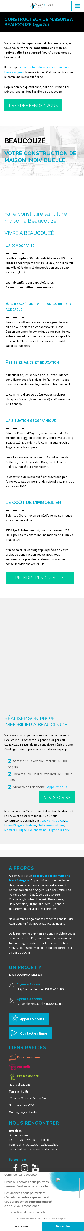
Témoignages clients (23, 1112)
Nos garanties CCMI (22, 1105)
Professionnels (28, 1076)
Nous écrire (57, 797)
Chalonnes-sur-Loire (50, 825)
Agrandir (23, 1066)
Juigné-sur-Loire (59, 830)
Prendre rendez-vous (33, 105)
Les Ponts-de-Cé (53, 820)
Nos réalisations (19, 1084)
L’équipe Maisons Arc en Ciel (28, 1098)
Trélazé (31, 825)
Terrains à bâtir (19, 1091)
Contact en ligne (33, 1033)
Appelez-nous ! (58, 787)
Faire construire (29, 1057)
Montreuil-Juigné (15, 830)
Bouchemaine (37, 830)
